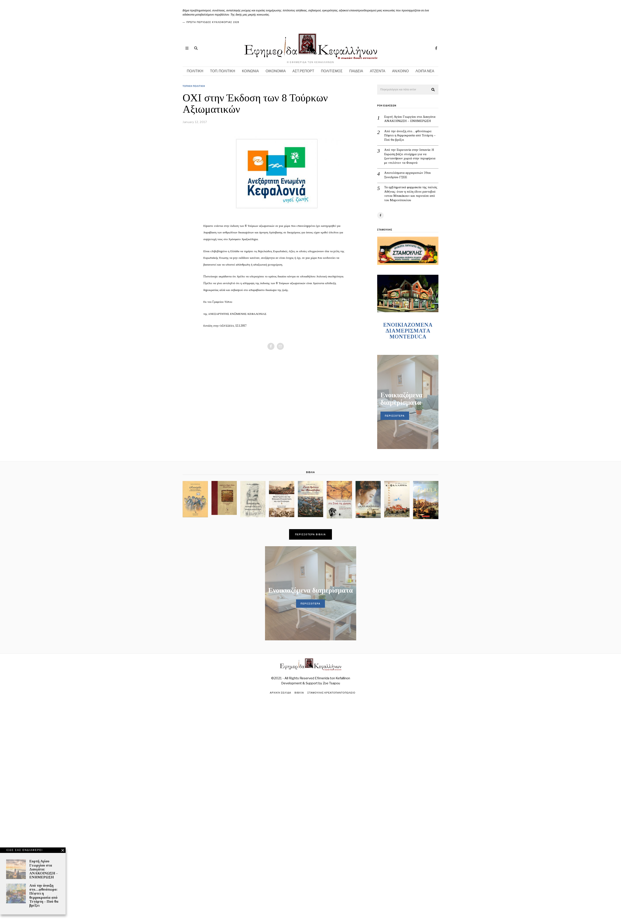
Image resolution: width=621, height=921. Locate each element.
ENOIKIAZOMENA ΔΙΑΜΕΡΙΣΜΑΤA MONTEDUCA (408, 331)
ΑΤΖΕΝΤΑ (378, 71)
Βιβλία (299, 692)
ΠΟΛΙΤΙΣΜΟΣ (332, 71)
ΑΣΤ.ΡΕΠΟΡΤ (303, 71)
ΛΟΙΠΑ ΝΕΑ (424, 71)
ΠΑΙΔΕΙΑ (356, 71)
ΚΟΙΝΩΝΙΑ (250, 71)
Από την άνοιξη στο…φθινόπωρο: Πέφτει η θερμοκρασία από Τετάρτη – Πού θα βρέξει (410, 135)
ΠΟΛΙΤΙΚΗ (195, 71)
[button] (433, 90)
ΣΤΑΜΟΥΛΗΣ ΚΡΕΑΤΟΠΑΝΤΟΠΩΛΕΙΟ (331, 692)
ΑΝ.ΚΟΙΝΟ (400, 71)
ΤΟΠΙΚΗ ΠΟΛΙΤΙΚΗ (194, 86)
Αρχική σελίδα (280, 692)
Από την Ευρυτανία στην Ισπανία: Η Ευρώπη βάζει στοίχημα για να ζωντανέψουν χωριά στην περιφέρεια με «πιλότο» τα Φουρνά (409, 156)
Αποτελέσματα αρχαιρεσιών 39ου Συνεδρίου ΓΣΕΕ (407, 175)
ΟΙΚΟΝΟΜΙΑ (276, 71)
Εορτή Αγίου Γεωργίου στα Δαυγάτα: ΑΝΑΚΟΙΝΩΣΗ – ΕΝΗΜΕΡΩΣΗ (410, 119)
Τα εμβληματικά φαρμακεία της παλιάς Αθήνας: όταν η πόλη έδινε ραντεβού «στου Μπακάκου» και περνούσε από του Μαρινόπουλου (410, 193)
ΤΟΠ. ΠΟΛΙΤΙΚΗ (222, 71)
